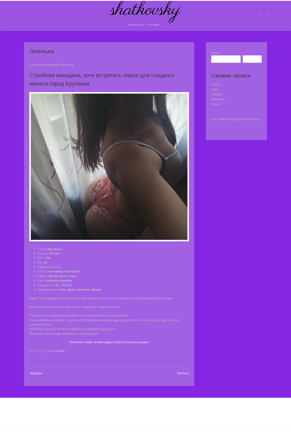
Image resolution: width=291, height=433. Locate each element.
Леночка (183, 373)
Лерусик (216, 94)
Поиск (215, 53)
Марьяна (36, 373)
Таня (214, 89)
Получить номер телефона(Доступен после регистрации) (109, 342)
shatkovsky (145, 10)
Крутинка (58, 350)
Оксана (216, 84)
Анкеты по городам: (144, 24)
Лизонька (217, 99)
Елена (215, 104)
